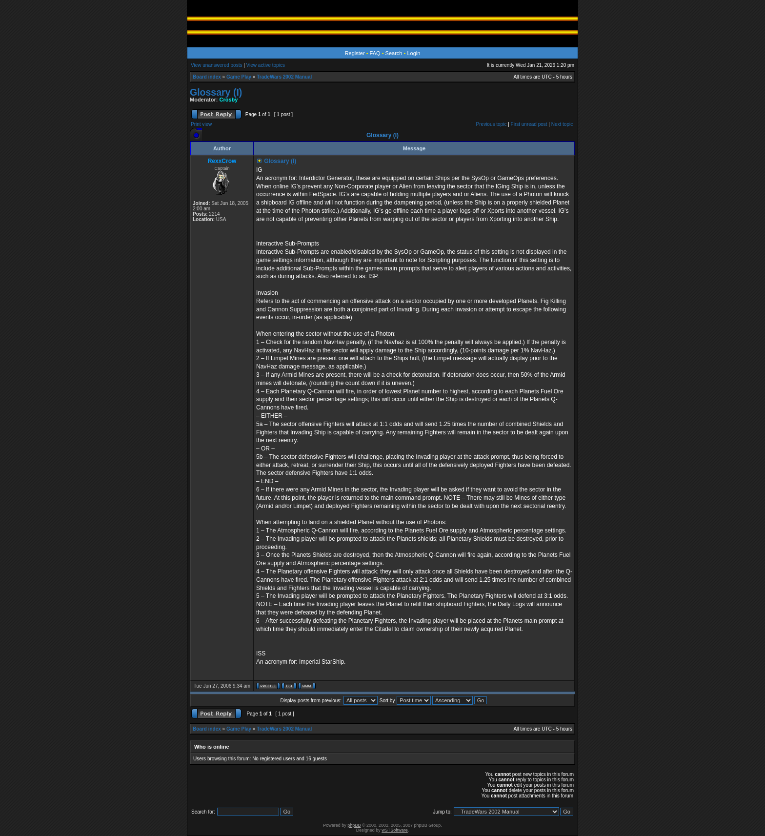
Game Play (238, 77)
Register (355, 53)
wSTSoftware (395, 830)
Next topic (562, 124)
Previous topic (491, 124)
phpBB (354, 825)
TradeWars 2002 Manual (284, 77)
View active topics (265, 65)
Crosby (229, 99)
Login (413, 53)
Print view (201, 124)
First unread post (529, 124)
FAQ (375, 53)
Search (394, 53)
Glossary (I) (216, 92)
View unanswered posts (216, 65)
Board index (207, 77)
